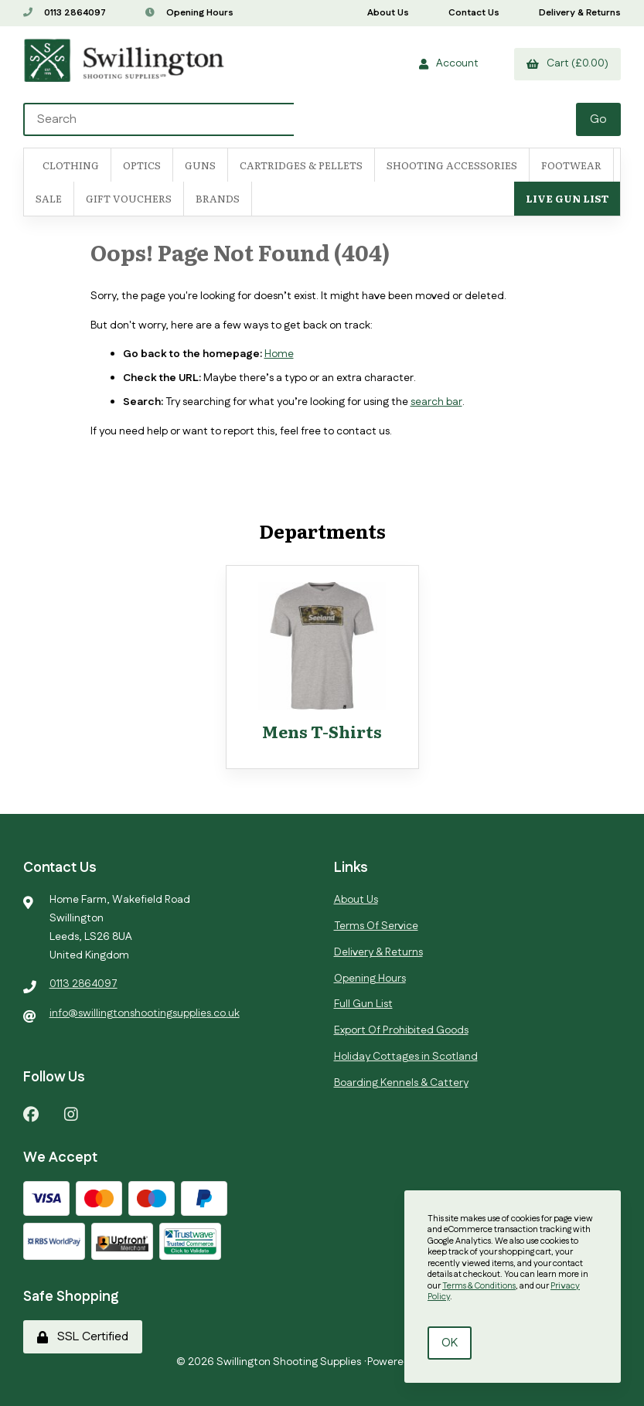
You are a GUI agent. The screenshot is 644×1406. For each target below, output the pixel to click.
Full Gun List (363, 1004)
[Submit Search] (598, 119)
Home (279, 354)
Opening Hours (189, 12)
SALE (49, 198)
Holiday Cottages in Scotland (406, 1056)
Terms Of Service (376, 926)
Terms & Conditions (479, 1286)
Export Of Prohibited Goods (401, 1030)
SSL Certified (82, 1337)
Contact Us (473, 12)
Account (449, 63)
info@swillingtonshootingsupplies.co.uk (144, 1013)
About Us (388, 12)
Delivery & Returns (580, 12)
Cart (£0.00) (567, 63)
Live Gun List (567, 198)
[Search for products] (300, 119)
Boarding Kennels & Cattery (401, 1083)
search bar (436, 402)
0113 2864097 (64, 12)
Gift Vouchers (129, 198)
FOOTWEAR (571, 165)
